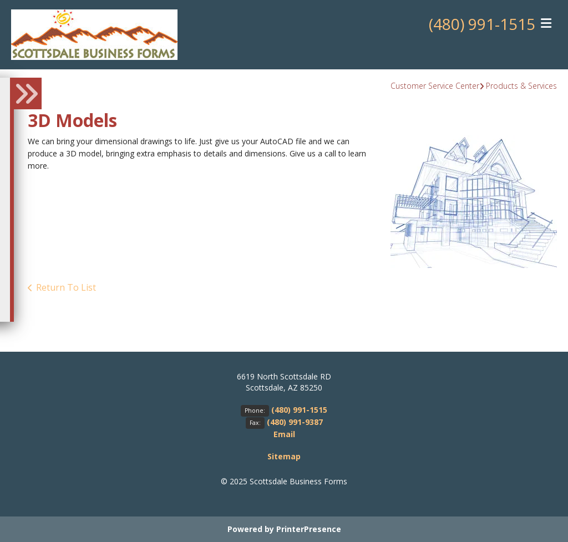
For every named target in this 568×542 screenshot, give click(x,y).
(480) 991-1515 (482, 23)
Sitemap (284, 456)
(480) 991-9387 (295, 422)
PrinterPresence (308, 529)
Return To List (66, 287)
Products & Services (521, 85)
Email (284, 434)
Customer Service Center (434, 85)
